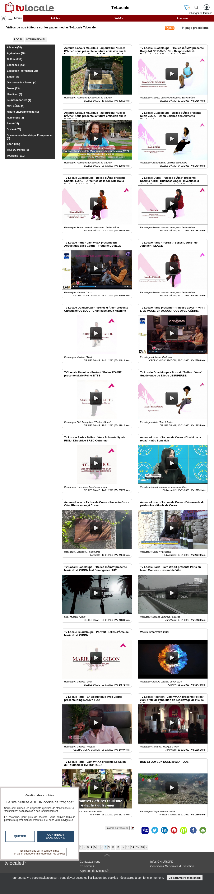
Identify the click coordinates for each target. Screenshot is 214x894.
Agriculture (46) (16, 53)
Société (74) (14, 129)
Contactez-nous (90, 861)
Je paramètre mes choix (185, 877)
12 (122, 847)
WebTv (119, 18)
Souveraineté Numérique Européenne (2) (29, 137)
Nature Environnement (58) (23, 111)
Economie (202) (16, 65)
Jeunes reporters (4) (19, 100)
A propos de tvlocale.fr (94, 870)
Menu (18, 18)
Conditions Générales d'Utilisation (172, 866)
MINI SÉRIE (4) (15, 106)
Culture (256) (14, 59)
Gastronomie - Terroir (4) (21, 82)
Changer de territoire (200, 13)
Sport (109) (13, 144)
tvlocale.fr (15, 863)
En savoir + (87, 866)
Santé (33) (13, 123)
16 (142, 847)
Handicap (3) (14, 94)
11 (118, 847)
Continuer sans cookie (55, 836)
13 (127, 847)
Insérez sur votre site (117, 828)
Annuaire (182, 18)
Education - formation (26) (22, 70)
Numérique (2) (15, 117)
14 (132, 847)
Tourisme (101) (15, 155)
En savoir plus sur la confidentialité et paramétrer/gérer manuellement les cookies (39, 852)
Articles (55, 18)
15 (137, 847)
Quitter (20, 836)
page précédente (195, 27)
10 (113, 847)
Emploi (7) (13, 76)
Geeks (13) (13, 88)
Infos (161, 861)
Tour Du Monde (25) (18, 149)
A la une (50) (14, 47)
